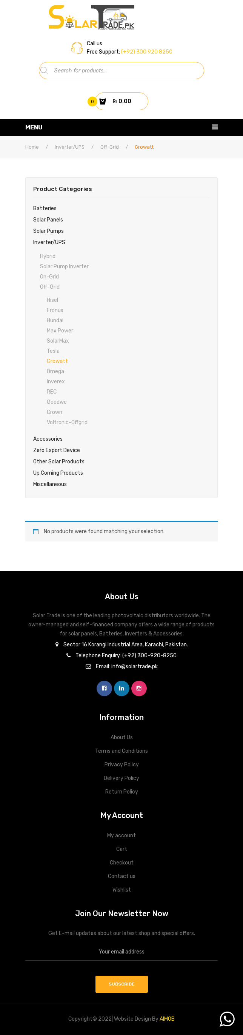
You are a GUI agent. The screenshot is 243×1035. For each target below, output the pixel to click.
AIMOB (167, 1019)
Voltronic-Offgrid (67, 422)
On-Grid (49, 277)
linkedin (121, 688)
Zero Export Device (56, 450)
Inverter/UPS (70, 147)
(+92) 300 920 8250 (146, 52)
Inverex (56, 381)
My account (121, 835)
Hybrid (47, 256)
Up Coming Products (58, 473)
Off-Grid (109, 147)
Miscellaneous (50, 484)
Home (32, 147)
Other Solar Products (59, 461)
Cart (121, 849)
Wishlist (121, 890)
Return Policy (121, 792)
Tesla (53, 351)
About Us (122, 737)
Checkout (122, 863)
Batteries (45, 208)
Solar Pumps (48, 231)
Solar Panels (48, 220)
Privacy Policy (122, 764)
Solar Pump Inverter (64, 266)
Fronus (55, 310)
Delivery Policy (121, 778)
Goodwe (57, 402)
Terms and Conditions (121, 751)
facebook (104, 688)
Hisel (52, 300)
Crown (54, 412)
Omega (55, 371)
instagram (139, 688)
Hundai (55, 320)
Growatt (57, 361)
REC (52, 392)
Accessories (48, 439)
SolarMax (58, 341)
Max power (60, 331)
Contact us (121, 876)
